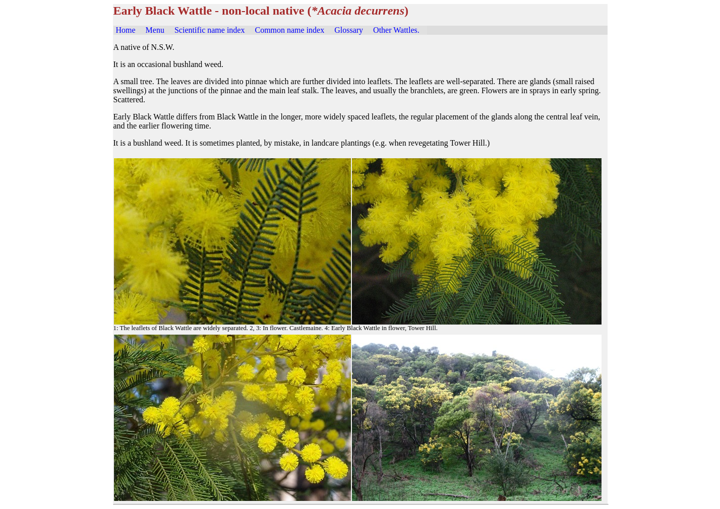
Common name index (289, 30)
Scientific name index (209, 30)
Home (126, 30)
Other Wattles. (396, 30)
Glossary (348, 30)
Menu (155, 30)
